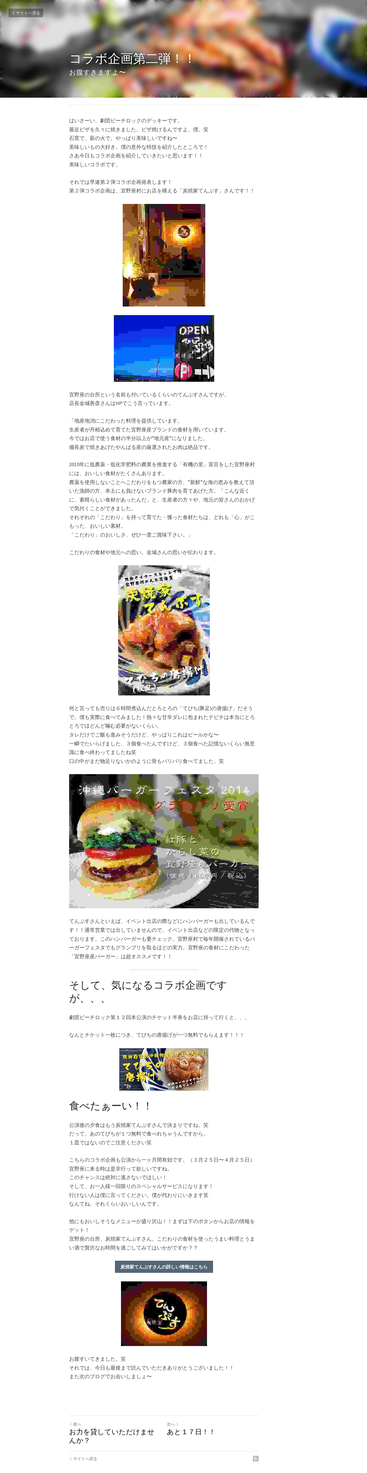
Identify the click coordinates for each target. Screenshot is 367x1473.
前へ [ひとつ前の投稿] (75, 1412)
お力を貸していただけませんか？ (122, 1420)
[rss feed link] (295, 1438)
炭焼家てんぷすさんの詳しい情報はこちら (183, 1255)
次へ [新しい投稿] (192, 1412)
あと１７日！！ (210, 1420)
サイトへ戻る (25, 13)
